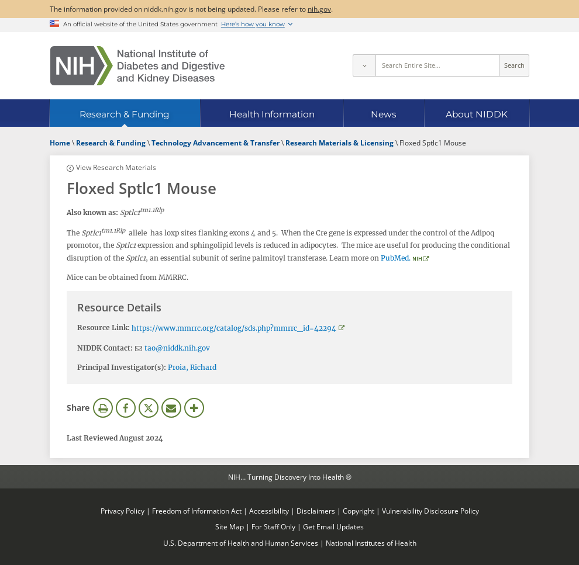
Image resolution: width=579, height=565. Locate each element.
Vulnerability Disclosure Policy (430, 510)
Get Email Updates (333, 526)
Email (171, 408)
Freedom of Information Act (197, 510)
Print (103, 408)
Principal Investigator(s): (121, 367)
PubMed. (396, 258)
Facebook (126, 408)
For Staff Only (273, 526)
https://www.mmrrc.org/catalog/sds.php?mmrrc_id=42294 (234, 328)
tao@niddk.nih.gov (177, 348)
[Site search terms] (437, 65)
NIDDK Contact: (105, 348)
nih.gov (319, 8)
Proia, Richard (192, 367)
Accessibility (269, 510)
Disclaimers (316, 510)
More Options (194, 408)
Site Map (229, 526)
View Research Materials (116, 167)
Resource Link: (103, 327)
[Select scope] (364, 65)
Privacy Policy (122, 510)
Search (514, 65)
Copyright (358, 510)
